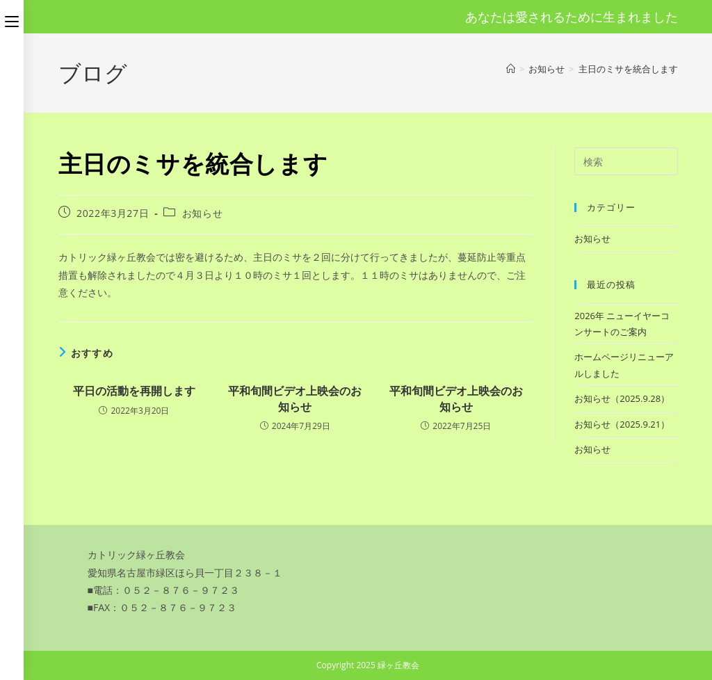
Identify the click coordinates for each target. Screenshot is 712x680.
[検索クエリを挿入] (625, 161)
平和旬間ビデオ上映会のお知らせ (295, 398)
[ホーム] (510, 69)
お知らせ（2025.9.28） (622, 398)
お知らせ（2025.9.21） (622, 424)
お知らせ (202, 213)
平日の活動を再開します (134, 390)
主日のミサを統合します (628, 69)
